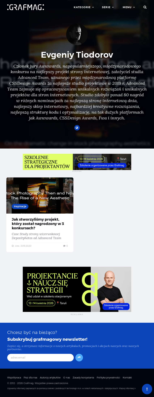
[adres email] (40, 357)
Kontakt (127, 377)
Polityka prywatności (108, 377)
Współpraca (14, 377)
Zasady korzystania (83, 377)
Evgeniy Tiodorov (77, 55)
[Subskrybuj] (79, 357)
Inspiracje (20, 206)
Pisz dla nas (30, 377)
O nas (66, 377)
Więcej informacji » (127, 388)
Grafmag (28, 383)
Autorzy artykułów (50, 377)
